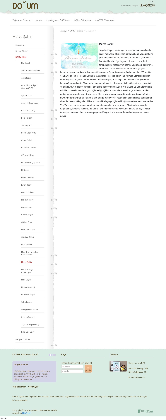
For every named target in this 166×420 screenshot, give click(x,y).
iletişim (135, 5)
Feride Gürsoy (27, 200)
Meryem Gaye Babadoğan (27, 271)
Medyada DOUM (22, 339)
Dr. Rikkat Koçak (28, 294)
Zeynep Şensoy (27, 317)
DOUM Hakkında (104, 20)
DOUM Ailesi (20, 57)
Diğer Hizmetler (82, 20)
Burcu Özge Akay (28, 132)
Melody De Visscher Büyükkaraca (29, 253)
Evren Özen (26, 185)
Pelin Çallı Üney (27, 332)
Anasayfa (63, 31)
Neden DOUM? (21, 51)
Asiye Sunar (26, 78)
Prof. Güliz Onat (28, 229)
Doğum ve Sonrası (21, 20)
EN (153, 1)
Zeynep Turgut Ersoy (30, 324)
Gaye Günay (26, 207)
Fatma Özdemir (28, 192)
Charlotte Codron (28, 147)
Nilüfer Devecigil (28, 287)
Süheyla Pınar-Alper (29, 309)
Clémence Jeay (27, 155)
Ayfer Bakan (26, 95)
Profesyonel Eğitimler (58, 20)
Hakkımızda (20, 45)
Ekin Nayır (26, 413)
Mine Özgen (26, 279)
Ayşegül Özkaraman (29, 103)
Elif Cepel (25, 170)
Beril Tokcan (26, 118)
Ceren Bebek (26, 140)
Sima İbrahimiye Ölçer (30, 70)
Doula (39, 20)
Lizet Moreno (27, 244)
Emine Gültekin (27, 177)
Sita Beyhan (26, 125)
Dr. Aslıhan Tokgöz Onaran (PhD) (29, 86)
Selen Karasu (26, 302)
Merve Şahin (26, 262)
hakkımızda (126, 5)
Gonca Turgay (27, 214)
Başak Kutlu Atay (28, 110)
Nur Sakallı (25, 63)
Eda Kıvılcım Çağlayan (30, 162)
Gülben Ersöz (27, 222)
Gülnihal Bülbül (27, 237)
